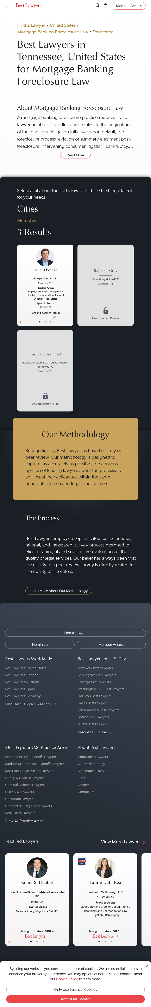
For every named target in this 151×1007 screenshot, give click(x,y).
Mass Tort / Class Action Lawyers (29, 771)
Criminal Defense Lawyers (25, 785)
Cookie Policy (67, 979)
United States (63, 25)
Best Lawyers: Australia (22, 682)
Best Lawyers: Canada (21, 675)
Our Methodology (91, 764)
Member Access (111, 644)
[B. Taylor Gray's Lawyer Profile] (105, 277)
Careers (83, 785)
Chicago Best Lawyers (94, 682)
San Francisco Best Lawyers (98, 710)
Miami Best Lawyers (93, 724)
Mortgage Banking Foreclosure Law (52, 31)
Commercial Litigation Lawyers (28, 806)
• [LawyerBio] (45, 322)
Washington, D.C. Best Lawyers (101, 689)
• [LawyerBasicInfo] (40, 322)
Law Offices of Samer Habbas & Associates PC (37, 894)
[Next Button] (70, 285)
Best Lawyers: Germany (23, 696)
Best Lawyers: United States (25, 668)
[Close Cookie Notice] (146, 965)
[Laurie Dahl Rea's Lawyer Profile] (105, 873)
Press (82, 778)
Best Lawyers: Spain (20, 689)
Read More (75, 155)
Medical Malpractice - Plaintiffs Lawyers (34, 764)
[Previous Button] (20, 285)
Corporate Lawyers (19, 799)
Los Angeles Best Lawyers (97, 675)
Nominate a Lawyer (93, 771)
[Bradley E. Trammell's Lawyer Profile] (45, 363)
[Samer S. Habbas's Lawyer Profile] (37, 873)
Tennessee (103, 31)
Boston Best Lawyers (93, 717)
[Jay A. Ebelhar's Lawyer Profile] (45, 262)
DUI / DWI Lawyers (19, 792)
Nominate (40, 644)
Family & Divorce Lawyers (24, 778)
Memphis (26, 220)
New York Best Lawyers (95, 668)
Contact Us (86, 792)
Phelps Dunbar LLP (45, 278)
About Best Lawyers (93, 757)
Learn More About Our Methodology (59, 591)
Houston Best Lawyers (95, 696)
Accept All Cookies (75, 999)
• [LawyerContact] (51, 322)
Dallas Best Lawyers (93, 703)
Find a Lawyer (31, 25)
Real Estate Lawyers (20, 813)
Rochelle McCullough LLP (105, 892)
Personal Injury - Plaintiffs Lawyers (31, 757)
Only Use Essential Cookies (75, 989)
